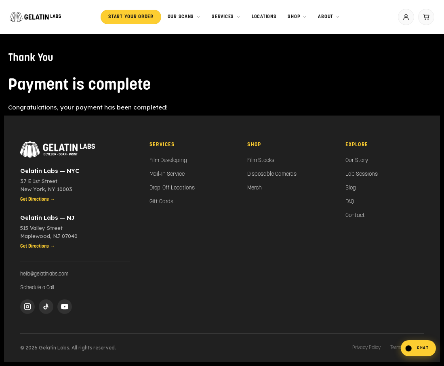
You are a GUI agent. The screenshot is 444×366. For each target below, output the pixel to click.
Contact (355, 215)
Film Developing (168, 161)
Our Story (356, 161)
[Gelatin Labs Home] (75, 149)
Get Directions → (37, 199)
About (329, 17)
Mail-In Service (167, 174)
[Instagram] (27, 306)
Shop (297, 17)
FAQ (349, 202)
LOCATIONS (264, 17)
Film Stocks (260, 161)
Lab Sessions (361, 174)
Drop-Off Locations (172, 188)
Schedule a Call (37, 287)
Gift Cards (161, 202)
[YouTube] (64, 306)
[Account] (406, 17)
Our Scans (184, 17)
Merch (254, 188)
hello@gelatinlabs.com (44, 274)
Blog (350, 188)
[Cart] (426, 17)
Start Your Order (131, 17)
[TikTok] (46, 306)
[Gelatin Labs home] (35, 17)
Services (226, 17)
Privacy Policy (366, 347)
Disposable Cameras (272, 174)
